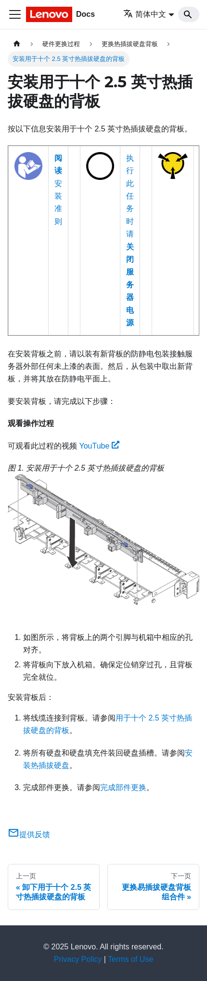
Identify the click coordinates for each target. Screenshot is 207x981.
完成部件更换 (123, 787)
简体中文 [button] (144, 14)
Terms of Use (130, 959)
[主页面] (17, 43)
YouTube (99, 446)
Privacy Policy (78, 959)
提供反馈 (29, 834)
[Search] (188, 14)
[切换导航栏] (15, 14)
